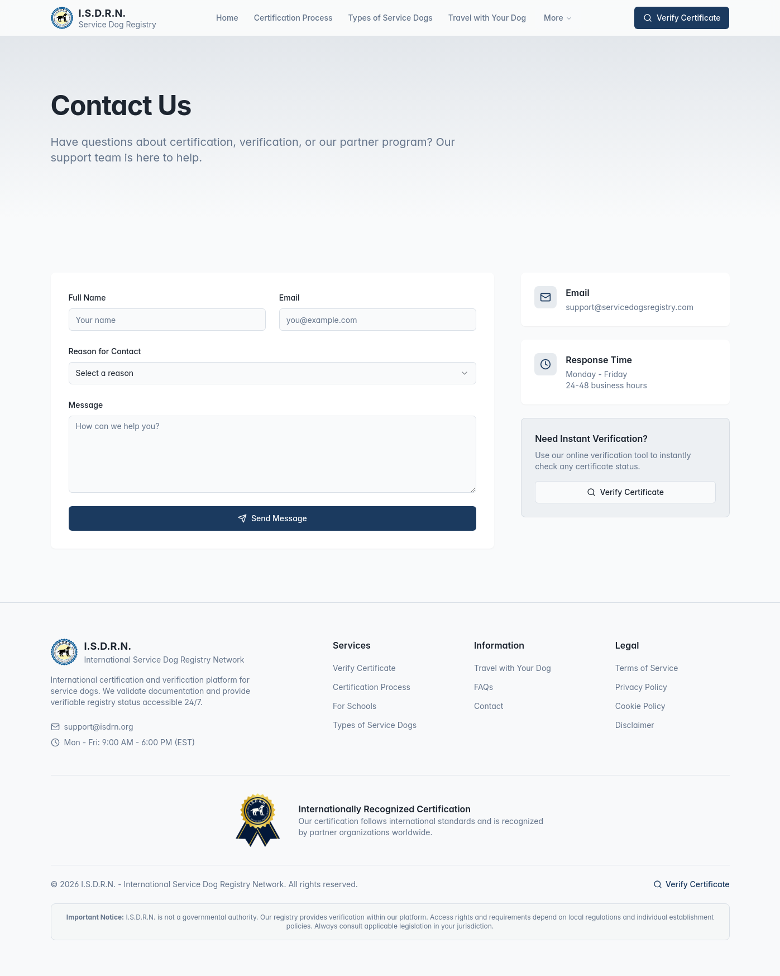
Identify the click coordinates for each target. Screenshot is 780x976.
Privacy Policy (641, 687)
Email (289, 297)
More (558, 17)
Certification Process (293, 17)
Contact (489, 706)
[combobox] (273, 373)
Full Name (87, 297)
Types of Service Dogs (390, 17)
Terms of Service (646, 668)
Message (86, 405)
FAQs (483, 687)
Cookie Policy (640, 706)
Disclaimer (634, 725)
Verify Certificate (681, 17)
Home (227, 17)
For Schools (354, 706)
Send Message (272, 518)
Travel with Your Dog (487, 17)
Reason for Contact (105, 351)
